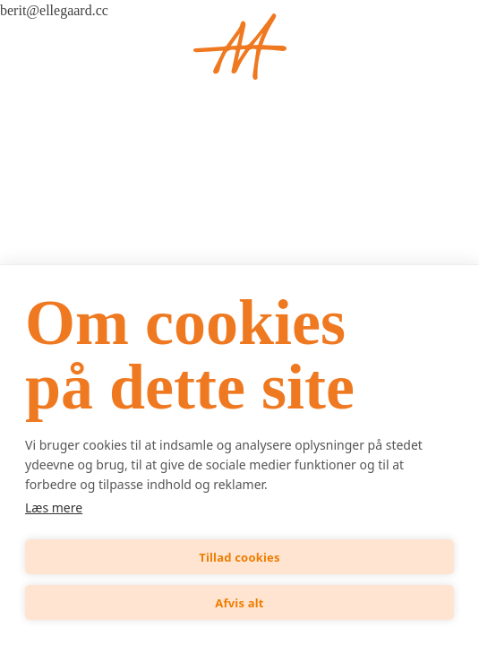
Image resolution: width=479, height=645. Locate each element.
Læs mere (53, 507)
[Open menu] (46, 46)
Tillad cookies (239, 557)
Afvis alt (239, 603)
